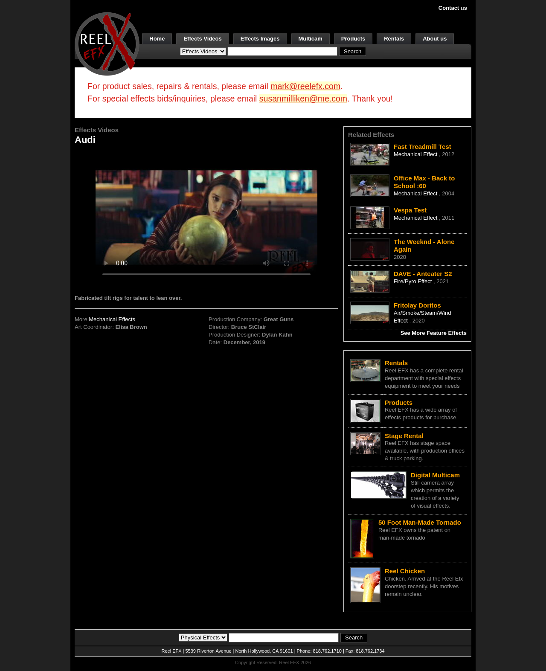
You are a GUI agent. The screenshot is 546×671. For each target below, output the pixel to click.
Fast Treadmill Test (422, 146)
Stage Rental (404, 435)
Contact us (453, 8)
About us (435, 38)
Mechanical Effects (112, 319)
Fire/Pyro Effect (413, 281)
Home (157, 38)
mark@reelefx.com (305, 86)
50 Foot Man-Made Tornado (419, 522)
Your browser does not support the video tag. (206, 217)
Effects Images (260, 38)
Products (353, 38)
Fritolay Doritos (417, 305)
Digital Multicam (435, 475)
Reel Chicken (405, 571)
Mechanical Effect (416, 154)
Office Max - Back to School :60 (424, 181)
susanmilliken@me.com (303, 98)
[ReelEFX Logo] (107, 43)
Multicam (310, 38)
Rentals (394, 38)
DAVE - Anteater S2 (423, 273)
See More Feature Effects (434, 333)
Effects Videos (202, 38)
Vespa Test (410, 210)
